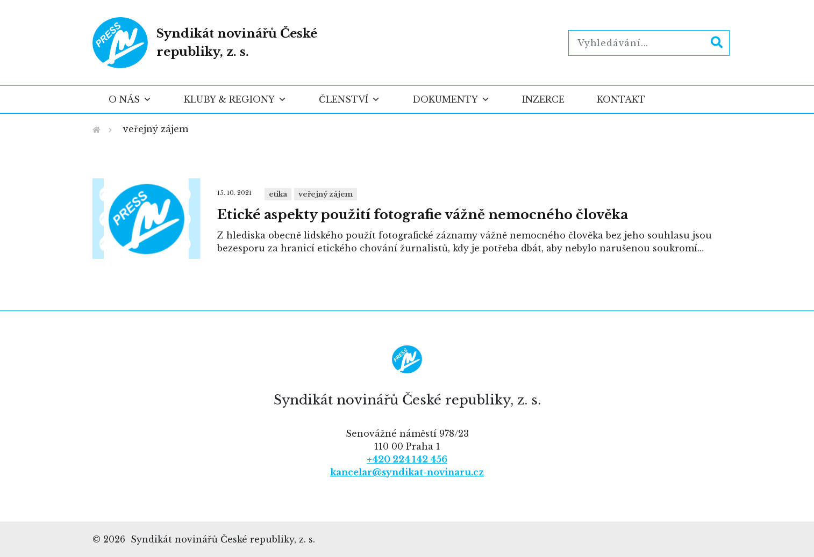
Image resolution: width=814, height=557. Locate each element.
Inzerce (543, 99)
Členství (349, 99)
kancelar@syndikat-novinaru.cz (407, 472)
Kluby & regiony (235, 99)
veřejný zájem (325, 194)
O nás (130, 99)
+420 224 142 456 (407, 459)
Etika (278, 194)
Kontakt (621, 99)
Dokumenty (451, 99)
